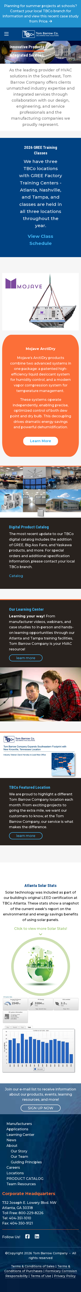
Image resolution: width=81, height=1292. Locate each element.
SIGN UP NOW (40, 1108)
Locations (15, 1173)
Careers (13, 1167)
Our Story (19, 1151)
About (11, 1146)
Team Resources (21, 1184)
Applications (17, 1129)
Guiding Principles (26, 1162)
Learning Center (20, 1135)
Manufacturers (19, 1124)
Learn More (40, 441)
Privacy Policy (65, 1276)
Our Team (19, 1157)
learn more (25, 658)
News (11, 1140)
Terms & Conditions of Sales (33, 1266)
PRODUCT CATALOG (24, 1179)
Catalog (16, 576)
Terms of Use (41, 1276)
